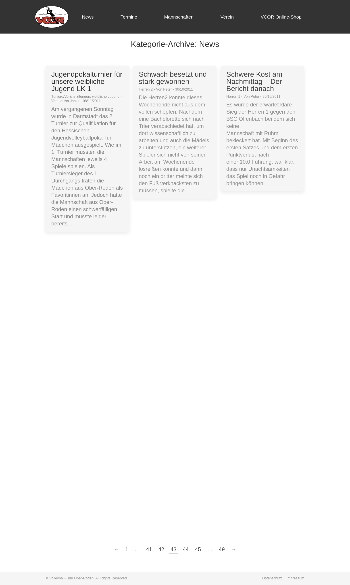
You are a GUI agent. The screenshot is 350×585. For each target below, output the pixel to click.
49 (222, 549)
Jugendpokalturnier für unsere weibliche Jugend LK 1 (86, 81)
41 (149, 549)
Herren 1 (233, 96)
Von (65, 101)
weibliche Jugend (105, 96)
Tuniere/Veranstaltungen (70, 96)
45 (198, 549)
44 (186, 549)
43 (174, 549)
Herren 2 (146, 89)
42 (161, 549)
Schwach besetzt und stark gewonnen (173, 77)
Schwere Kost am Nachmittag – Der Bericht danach (254, 81)
